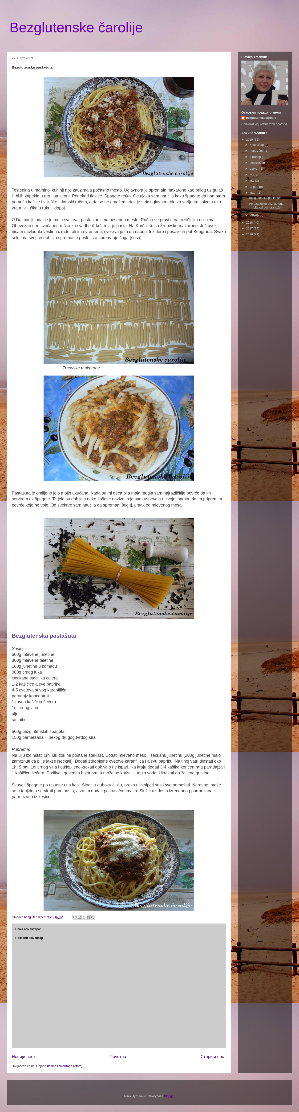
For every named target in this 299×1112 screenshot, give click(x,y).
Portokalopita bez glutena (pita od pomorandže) (266, 205)
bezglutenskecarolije (261, 117)
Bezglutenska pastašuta (265, 198)
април (254, 186)
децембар (257, 145)
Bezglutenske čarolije (76, 27)
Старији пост (213, 1056)
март (254, 192)
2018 (250, 222)
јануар (255, 215)
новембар (257, 150)
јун (252, 174)
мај (252, 180)
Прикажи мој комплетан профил (264, 124)
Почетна (118, 1056)
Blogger (169, 1096)
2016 (250, 234)
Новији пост (23, 1056)
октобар (256, 157)
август (254, 168)
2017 (250, 228)
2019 (250, 139)
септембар (258, 162)
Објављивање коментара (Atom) (59, 1066)
